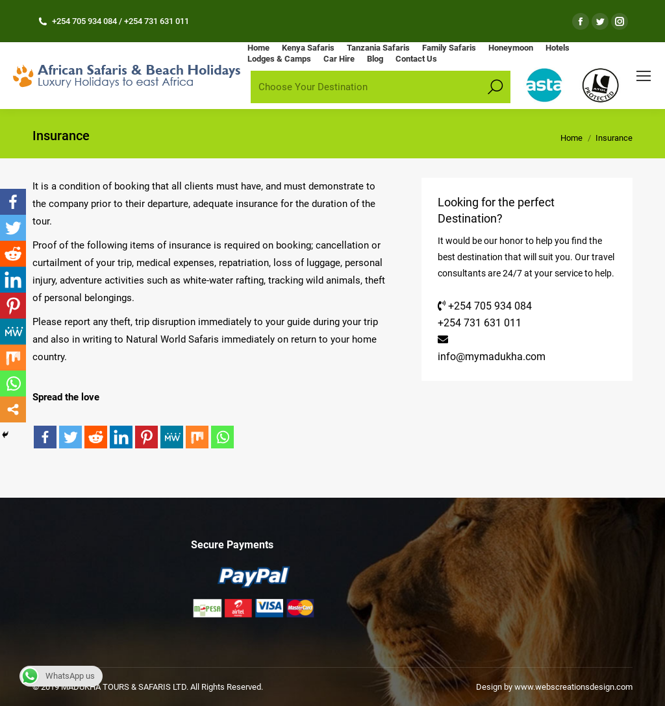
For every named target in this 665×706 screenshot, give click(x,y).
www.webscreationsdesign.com (572, 687)
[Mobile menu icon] (643, 75)
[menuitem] (258, 47)
